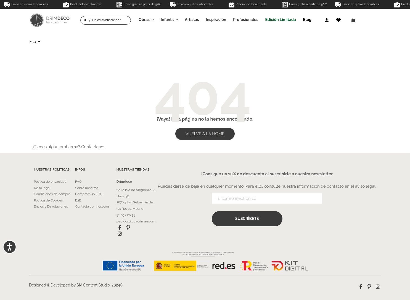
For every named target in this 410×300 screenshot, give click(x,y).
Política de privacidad (50, 182)
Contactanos (93, 146)
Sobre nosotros (86, 188)
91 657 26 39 (126, 215)
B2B (78, 200)
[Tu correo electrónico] (267, 199)
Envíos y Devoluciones (51, 206)
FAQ (78, 182)
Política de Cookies (48, 200)
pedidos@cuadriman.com (136, 221)
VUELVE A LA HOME (205, 133)
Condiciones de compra (52, 194)
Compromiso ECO (88, 194)
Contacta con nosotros (92, 206)
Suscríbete (247, 219)
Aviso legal (42, 188)
